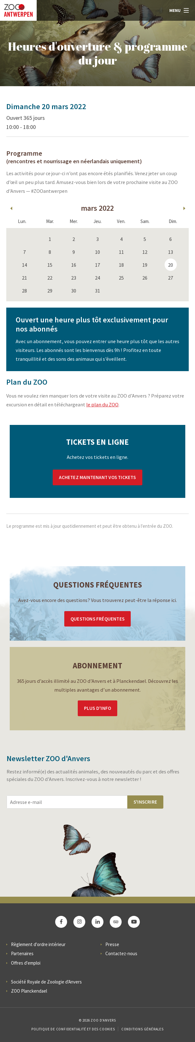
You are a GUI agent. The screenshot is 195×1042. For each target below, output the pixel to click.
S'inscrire (145, 802)
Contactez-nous (121, 953)
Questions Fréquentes (97, 619)
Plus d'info (97, 708)
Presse (112, 944)
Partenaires (22, 953)
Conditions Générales (142, 1029)
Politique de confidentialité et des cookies (73, 1029)
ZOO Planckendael (29, 991)
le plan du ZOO (102, 404)
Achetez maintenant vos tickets (97, 477)
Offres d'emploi (25, 963)
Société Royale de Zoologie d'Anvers (46, 982)
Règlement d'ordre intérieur (38, 944)
